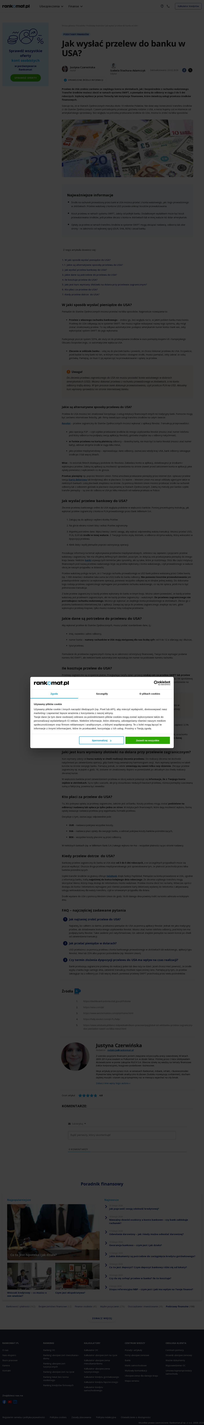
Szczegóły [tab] (102, 693)
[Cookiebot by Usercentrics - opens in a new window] (156, 683)
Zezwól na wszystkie (147, 740)
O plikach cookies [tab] (149, 693)
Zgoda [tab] (54, 693)
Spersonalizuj (101, 740)
